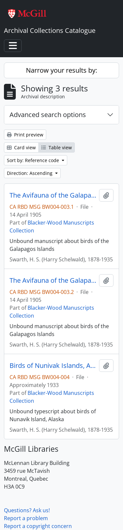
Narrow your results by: (61, 70)
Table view (56, 147)
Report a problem (26, 518)
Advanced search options (48, 114)
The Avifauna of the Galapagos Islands (53, 195)
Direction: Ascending (30, 173)
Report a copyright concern (38, 526)
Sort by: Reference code (33, 160)
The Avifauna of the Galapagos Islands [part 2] (53, 280)
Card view (21, 147)
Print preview (25, 135)
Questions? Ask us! (27, 510)
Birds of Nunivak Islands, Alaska (53, 366)
